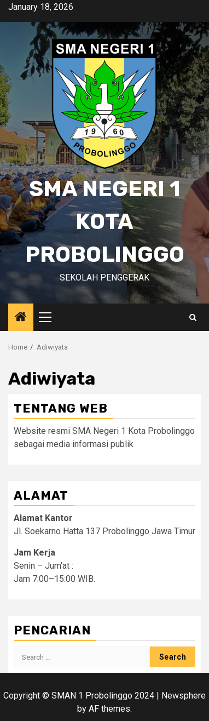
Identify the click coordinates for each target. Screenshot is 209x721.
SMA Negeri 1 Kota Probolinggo (104, 221)
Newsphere (183, 695)
